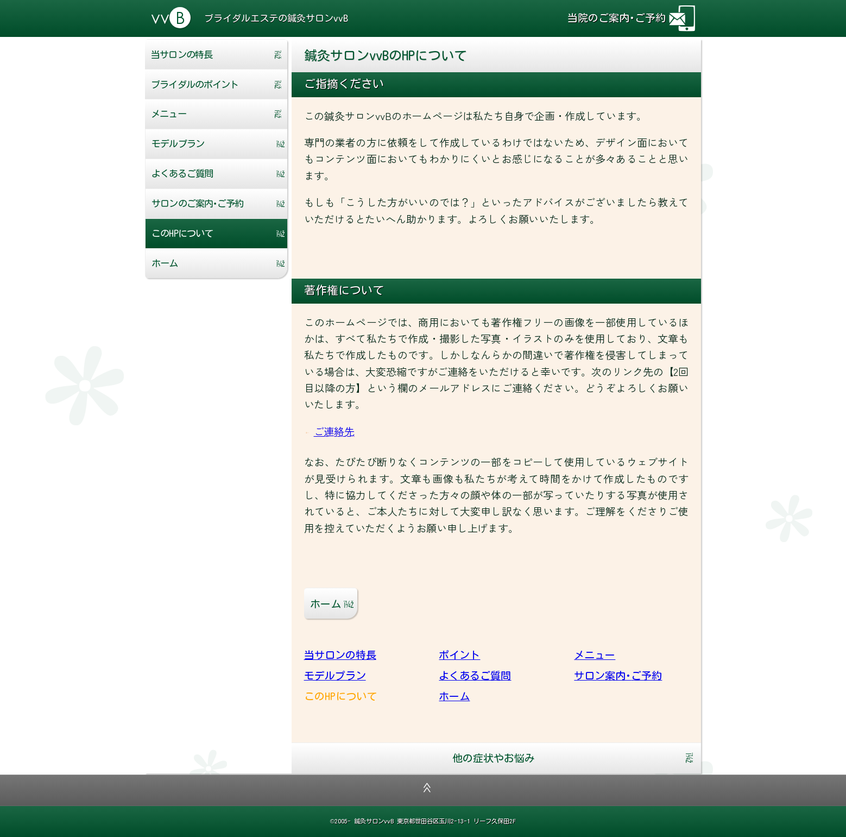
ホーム (164, 263)
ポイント (194, 84)
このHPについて (181, 233)
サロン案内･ (197, 203)
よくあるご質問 (181, 173)
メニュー (168, 113)
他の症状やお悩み (493, 758)
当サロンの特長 (181, 54)
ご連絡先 (334, 431)
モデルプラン (177, 143)
